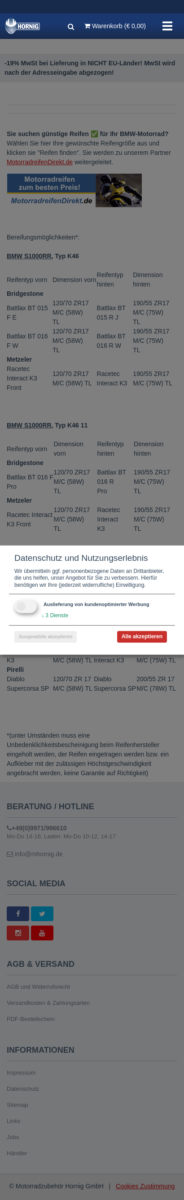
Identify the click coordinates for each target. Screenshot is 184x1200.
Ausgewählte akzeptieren (45, 636)
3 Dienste (54, 615)
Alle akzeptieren (142, 636)
